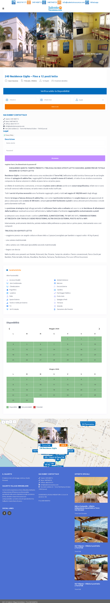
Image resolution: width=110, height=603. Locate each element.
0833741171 (22, 2)
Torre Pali (46, 445)
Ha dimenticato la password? (26, 164)
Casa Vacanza (13, 81)
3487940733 (52, 2)
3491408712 (37, 2)
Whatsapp (94, 2)
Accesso (55, 158)
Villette (34, 81)
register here (10, 164)
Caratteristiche (13, 270)
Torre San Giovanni (81, 513)
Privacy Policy (9, 135)
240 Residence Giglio (48, 448)
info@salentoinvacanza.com (74, 2)
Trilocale (27, 81)
